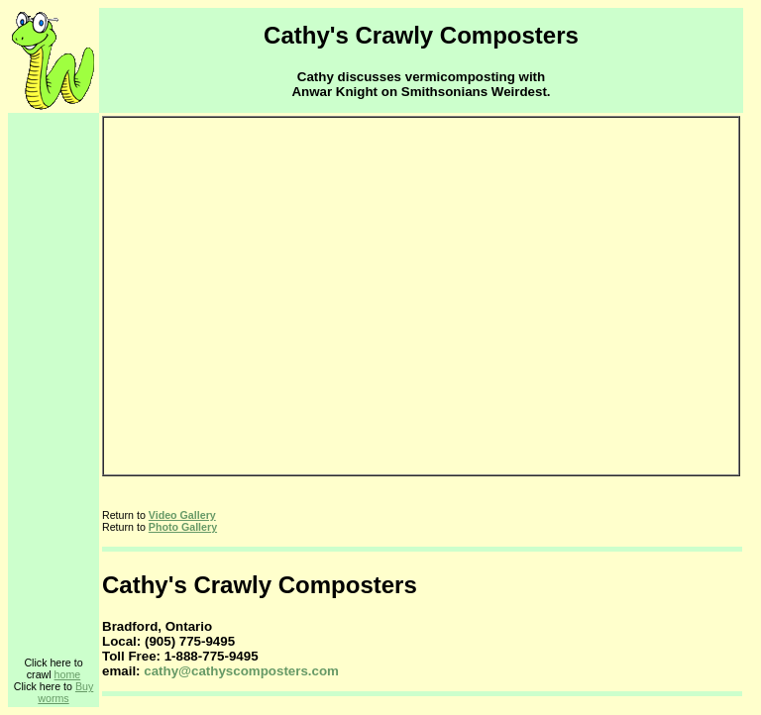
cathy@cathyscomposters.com (241, 671)
